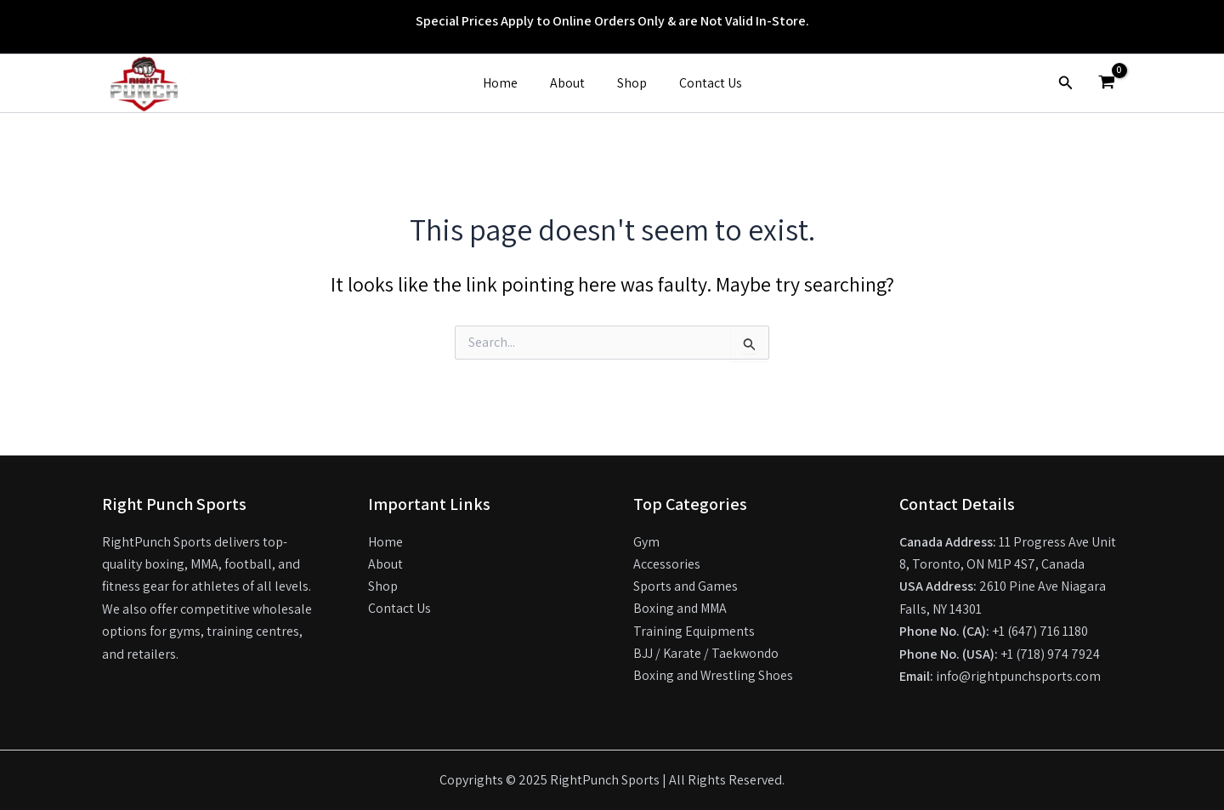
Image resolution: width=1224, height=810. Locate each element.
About (569, 83)
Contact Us (703, 83)
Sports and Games (686, 586)
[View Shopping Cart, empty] (1106, 83)
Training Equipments (694, 631)
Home (507, 83)
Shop (629, 83)
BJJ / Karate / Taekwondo (706, 654)
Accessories (666, 564)
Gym (646, 542)
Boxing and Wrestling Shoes (714, 676)
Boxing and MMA (681, 609)
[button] (1066, 83)
